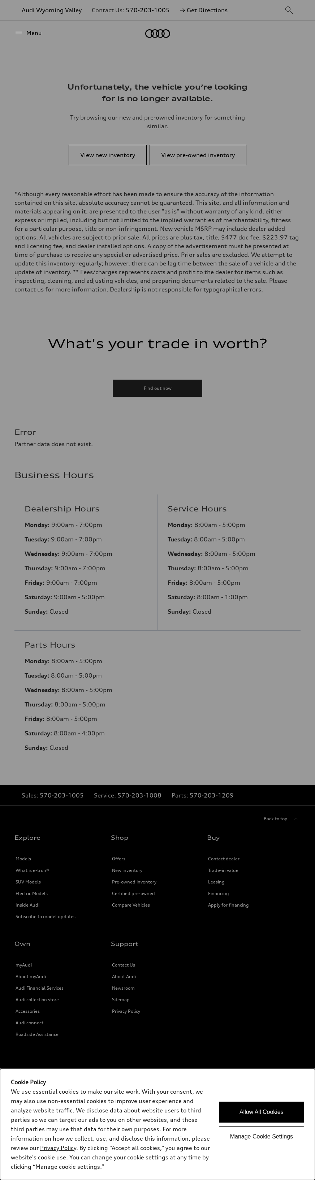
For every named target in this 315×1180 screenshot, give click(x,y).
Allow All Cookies (262, 1112)
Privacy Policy (58, 1147)
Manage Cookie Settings (261, 1136)
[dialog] (157, 1124)
